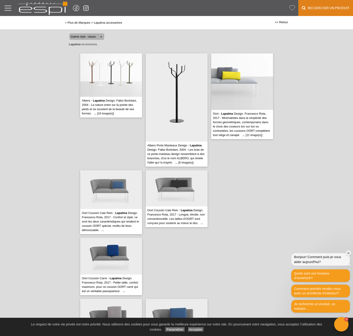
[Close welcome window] (348, 253)
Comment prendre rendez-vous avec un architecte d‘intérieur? (317, 291)
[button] (341, 324)
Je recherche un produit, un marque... (314, 306)
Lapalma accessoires (108, 22)
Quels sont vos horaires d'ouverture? (312, 275)
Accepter (195, 329)
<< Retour (281, 22)
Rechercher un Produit (325, 8)
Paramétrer (174, 329)
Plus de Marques (79, 22)
